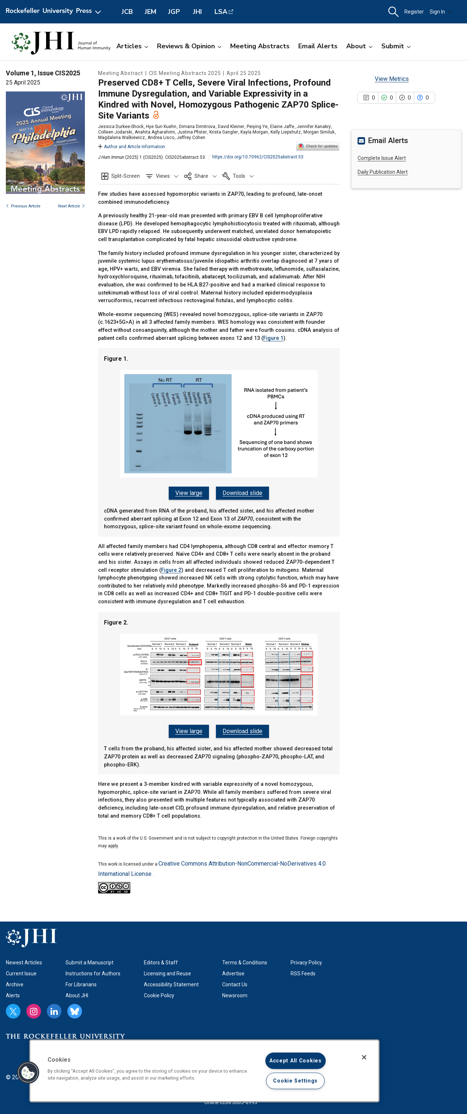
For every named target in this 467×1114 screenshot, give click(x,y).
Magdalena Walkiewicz (121, 137)
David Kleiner (231, 126)
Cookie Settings (295, 1081)
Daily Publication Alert (383, 172)
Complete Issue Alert (382, 158)
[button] (393, 12)
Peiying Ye (257, 126)
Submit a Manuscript (89, 960)
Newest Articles (24, 960)
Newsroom (234, 993)
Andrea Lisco (160, 137)
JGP (174, 11)
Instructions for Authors (93, 971)
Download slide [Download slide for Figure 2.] (242, 729)
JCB (127, 11)
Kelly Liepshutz (285, 132)
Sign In (441, 11)
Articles (132, 46)
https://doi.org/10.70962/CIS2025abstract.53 (257, 157)
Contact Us (234, 982)
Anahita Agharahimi (155, 132)
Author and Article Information (131, 146)
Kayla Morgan (254, 132)
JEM (150, 11)
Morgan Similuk (319, 132)
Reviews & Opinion (189, 46)
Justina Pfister (192, 132)
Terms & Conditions (244, 960)
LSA (220, 11)
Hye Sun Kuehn (161, 126)
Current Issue (21, 971)
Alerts (13, 993)
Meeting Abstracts (259, 46)
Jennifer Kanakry (314, 126)
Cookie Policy (159, 993)
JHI (197, 11)
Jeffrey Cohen (191, 137)
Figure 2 (171, 569)
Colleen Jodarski (115, 132)
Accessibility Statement (171, 982)
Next (71, 206)
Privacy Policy (306, 960)
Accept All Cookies (295, 1061)
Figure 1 (273, 338)
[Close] (364, 1057)
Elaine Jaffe (282, 126)
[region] (204, 1070)
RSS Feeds (303, 971)
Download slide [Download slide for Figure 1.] (242, 493)
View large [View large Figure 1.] (189, 493)
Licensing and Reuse (167, 971)
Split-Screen (125, 176)
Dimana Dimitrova (197, 126)
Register (414, 11)
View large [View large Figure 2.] (189, 729)
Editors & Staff (161, 960)
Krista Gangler (223, 132)
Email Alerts (317, 46)
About (359, 46)
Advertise (233, 971)
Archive (14, 982)
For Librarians (81, 982)
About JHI (77, 993)
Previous (23, 206)
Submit (396, 46)
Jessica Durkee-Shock (120, 126)
